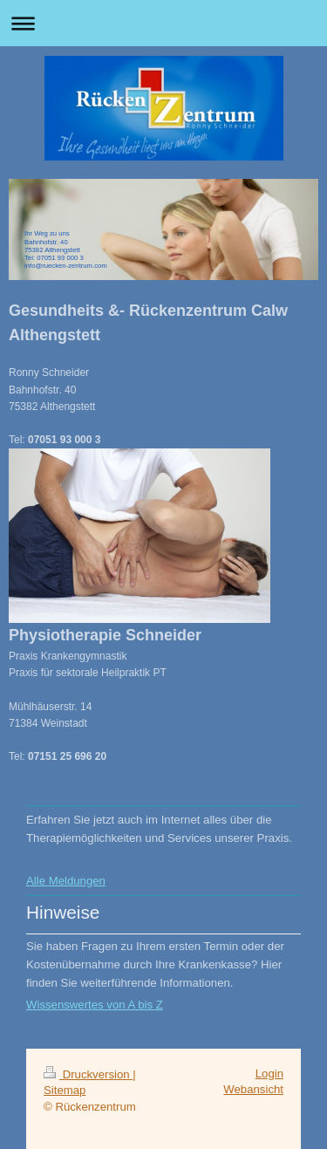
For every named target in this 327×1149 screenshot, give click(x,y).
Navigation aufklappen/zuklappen (163, 23)
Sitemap (64, 1090)
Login (269, 1073)
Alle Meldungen (66, 880)
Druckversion (88, 1074)
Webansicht (253, 1089)
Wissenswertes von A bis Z (94, 1004)
